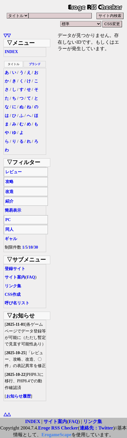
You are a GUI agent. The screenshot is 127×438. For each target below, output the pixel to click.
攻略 (9, 181)
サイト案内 (15, 277)
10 (31, 247)
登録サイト (15, 268)
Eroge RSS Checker (58, 427)
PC (8, 220)
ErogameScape (56, 434)
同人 (9, 229)
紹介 (9, 201)
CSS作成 (13, 294)
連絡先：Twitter (96, 427)
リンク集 (13, 286)
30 (36, 247)
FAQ (31, 277)
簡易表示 (13, 210)
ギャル (11, 239)
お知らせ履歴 (18, 396)
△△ (7, 414)
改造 (9, 191)
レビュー (13, 172)
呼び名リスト (17, 303)
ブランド (35, 64)
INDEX (11, 52)
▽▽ (7, 35)
